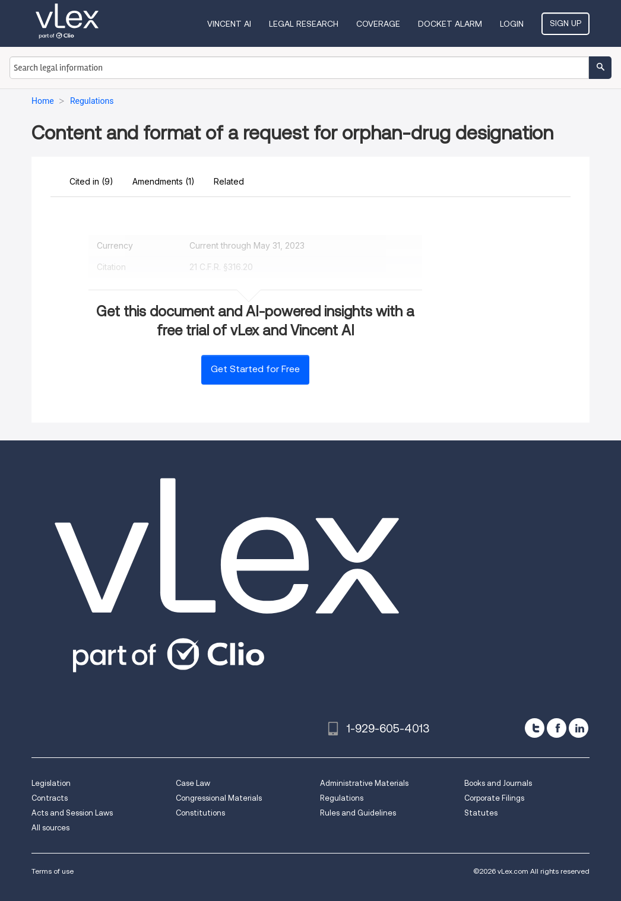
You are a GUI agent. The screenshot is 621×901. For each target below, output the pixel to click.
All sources (50, 827)
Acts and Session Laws (72, 812)
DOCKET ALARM (450, 23)
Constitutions (200, 812)
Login (512, 23)
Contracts (49, 798)
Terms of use (52, 871)
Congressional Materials (219, 798)
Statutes (481, 812)
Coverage (378, 23)
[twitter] (534, 728)
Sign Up (565, 23)
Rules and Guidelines (358, 812)
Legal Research (303, 23)
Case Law (193, 783)
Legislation (51, 783)
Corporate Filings (494, 798)
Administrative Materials (364, 783)
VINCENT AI (229, 23)
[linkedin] (578, 728)
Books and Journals (498, 783)
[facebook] (556, 728)
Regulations (341, 798)
